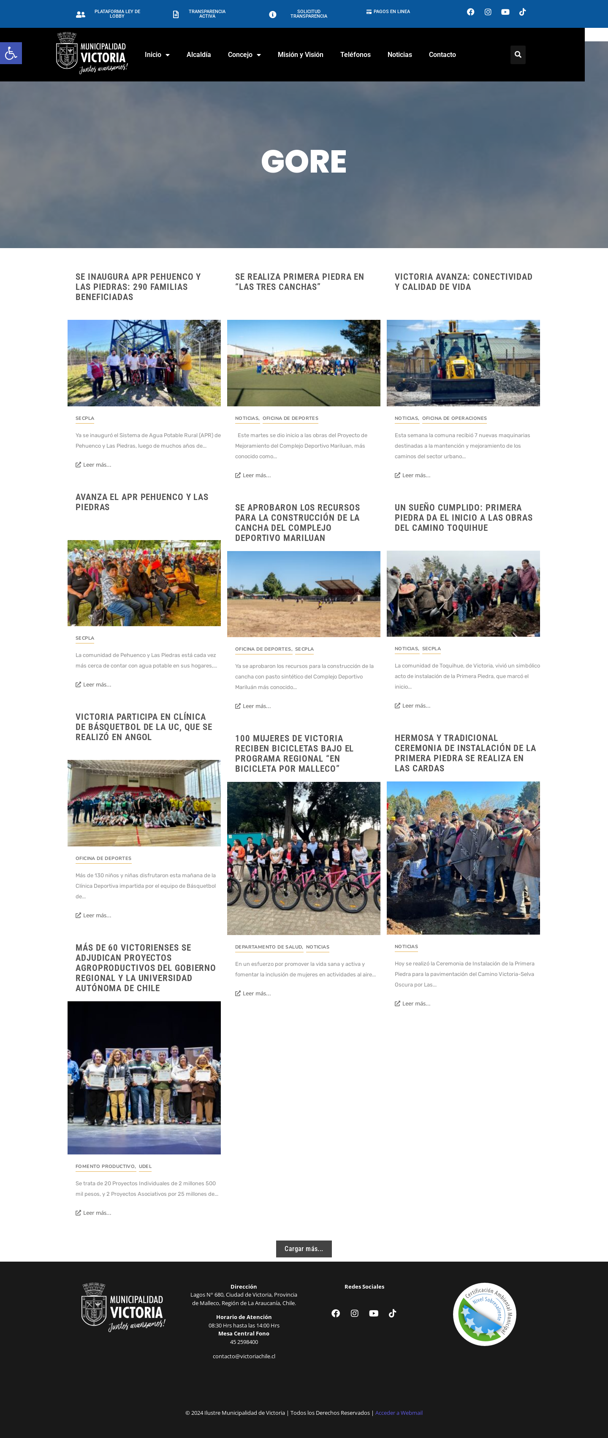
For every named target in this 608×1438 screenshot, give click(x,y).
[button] (11, 53)
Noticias (411, 55)
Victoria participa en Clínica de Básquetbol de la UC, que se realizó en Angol (144, 727)
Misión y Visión (312, 55)
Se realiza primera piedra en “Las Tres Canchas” (299, 282)
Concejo (255, 54)
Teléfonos (367, 55)
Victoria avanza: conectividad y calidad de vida (464, 282)
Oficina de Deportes (291, 418)
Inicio (168, 54)
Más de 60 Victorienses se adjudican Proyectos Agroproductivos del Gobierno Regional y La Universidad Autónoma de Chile (146, 968)
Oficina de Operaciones (454, 418)
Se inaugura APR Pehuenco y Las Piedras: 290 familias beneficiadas (138, 287)
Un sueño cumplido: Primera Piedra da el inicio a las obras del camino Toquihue (464, 518)
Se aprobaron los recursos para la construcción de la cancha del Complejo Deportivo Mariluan (297, 523)
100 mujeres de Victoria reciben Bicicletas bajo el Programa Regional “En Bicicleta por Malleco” (294, 753)
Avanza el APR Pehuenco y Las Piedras (142, 502)
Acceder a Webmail (399, 1412)
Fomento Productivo (106, 1166)
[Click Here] (529, 55)
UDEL (145, 1166)
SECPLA (85, 418)
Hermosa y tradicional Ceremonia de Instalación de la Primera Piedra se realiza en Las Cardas (465, 753)
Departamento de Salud (269, 947)
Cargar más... (304, 1249)
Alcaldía (210, 55)
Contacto (453, 55)
